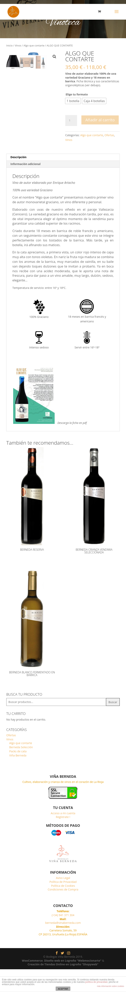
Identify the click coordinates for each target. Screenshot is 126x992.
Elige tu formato (77, 94)
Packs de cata (18, 774)
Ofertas (109, 135)
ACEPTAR (63, 989)
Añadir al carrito (100, 119)
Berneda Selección (21, 770)
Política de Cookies (63, 908)
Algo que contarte (34, 45)
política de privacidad (96, 982)
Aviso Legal (63, 900)
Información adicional (25, 187)
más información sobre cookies (110, 986)
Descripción (18, 180)
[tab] (63, 180)
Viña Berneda (17, 778)
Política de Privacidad (62, 904)
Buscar (113, 724)
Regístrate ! (63, 839)
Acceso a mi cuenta (63, 836)
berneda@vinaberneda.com (63, 945)
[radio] (73, 101)
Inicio (9, 45)
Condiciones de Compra (63, 912)
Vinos (18, 45)
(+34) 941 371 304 (63, 938)
